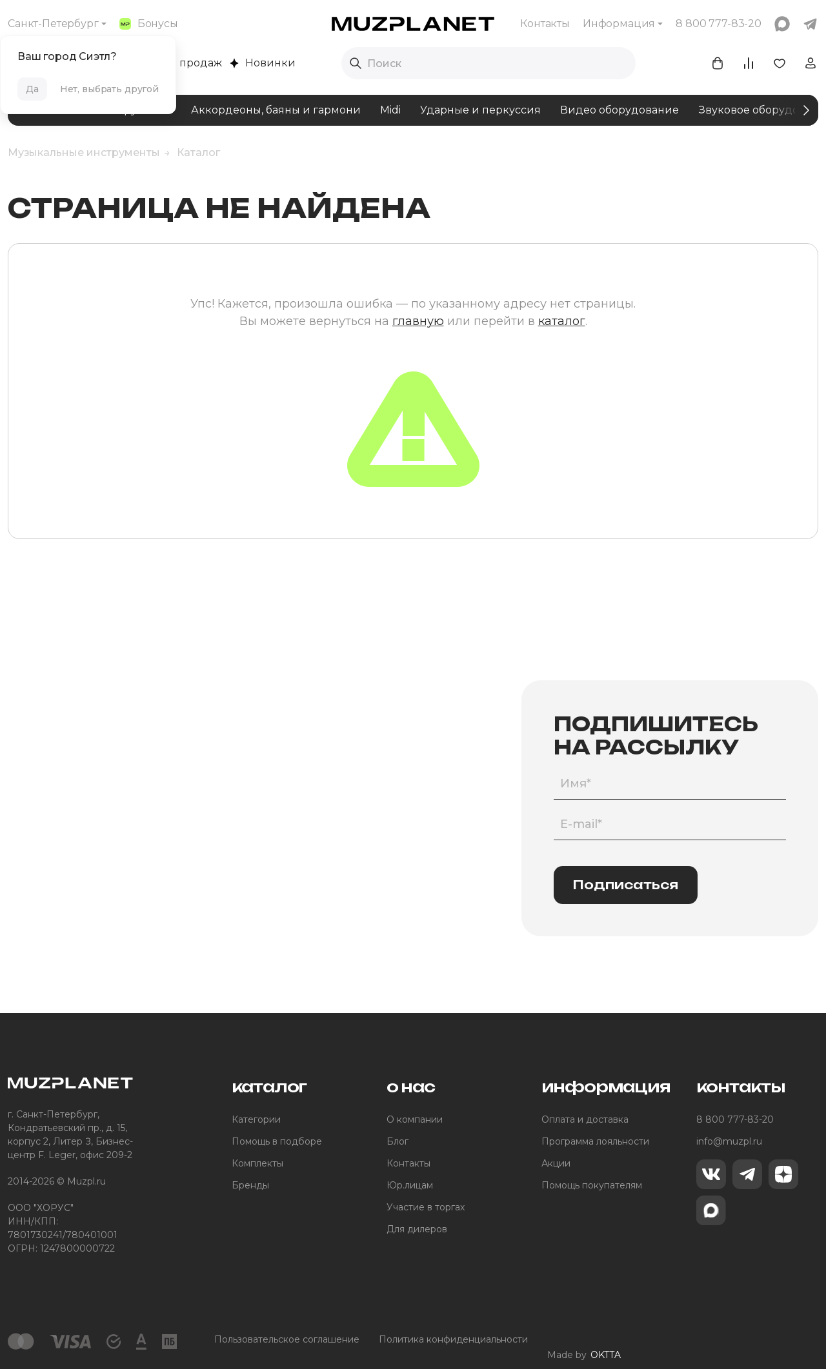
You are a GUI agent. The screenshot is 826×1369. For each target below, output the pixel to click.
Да (32, 89)
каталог (561, 321)
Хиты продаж (179, 63)
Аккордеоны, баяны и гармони (276, 110)
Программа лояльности (595, 1141)
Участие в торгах (426, 1207)
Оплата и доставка (585, 1119)
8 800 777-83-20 (735, 1119)
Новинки (263, 63)
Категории (256, 1119)
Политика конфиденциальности (453, 1339)
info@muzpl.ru (729, 1141)
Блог (397, 1141)
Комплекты (257, 1163)
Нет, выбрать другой (109, 89)
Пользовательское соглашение (286, 1339)
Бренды (250, 1185)
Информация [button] (619, 23)
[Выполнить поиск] (355, 63)
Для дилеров (417, 1229)
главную (418, 321)
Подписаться (625, 884)
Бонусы (148, 23)
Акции (555, 1163)
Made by (584, 1339)
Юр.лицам (410, 1185)
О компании (415, 1119)
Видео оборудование (619, 110)
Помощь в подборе (277, 1141)
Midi (390, 110)
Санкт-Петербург (53, 23)
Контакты (545, 23)
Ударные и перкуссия (480, 110)
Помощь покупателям (591, 1185)
